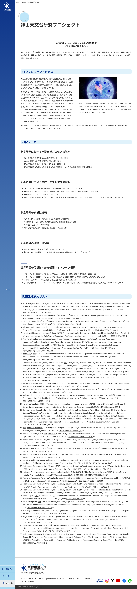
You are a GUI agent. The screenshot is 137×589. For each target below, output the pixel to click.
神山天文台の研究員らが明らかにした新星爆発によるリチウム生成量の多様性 (54, 167)
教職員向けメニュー (76, 579)
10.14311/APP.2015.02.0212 (96, 486)
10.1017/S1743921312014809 (52, 513)
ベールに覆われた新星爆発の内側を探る (39, 249)
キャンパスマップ (27, 579)
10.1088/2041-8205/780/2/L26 (108, 492)
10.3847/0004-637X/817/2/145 (39, 445)
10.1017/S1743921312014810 (38, 522)
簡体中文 (31, 581)
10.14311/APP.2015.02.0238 (90, 480)
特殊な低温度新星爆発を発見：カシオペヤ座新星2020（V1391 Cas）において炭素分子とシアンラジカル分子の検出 (69, 197)
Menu (8, 290)
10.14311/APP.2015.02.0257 (98, 469)
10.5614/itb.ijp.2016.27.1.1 (37, 401)
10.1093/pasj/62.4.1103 (36, 543)
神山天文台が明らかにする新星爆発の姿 (39, 164)
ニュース (9, 576)
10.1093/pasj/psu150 (101, 463)
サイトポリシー (40, 579)
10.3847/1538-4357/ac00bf (68, 318)
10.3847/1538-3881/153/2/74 (74, 386)
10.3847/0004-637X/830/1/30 (70, 430)
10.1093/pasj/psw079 (109, 407)
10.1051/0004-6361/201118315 (39, 507)
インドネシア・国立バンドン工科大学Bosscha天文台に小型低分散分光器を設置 (55, 274)
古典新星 (24, 91)
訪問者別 (9, 569)
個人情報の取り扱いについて (57, 579)
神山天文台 (23, 2)
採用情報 (87, 579)
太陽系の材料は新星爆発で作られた (38, 161)
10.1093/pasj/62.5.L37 (65, 531)
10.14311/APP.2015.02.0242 (95, 475)
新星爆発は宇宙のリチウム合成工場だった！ (41, 158)
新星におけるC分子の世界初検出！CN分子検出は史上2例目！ (48, 188)
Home (17, 2)
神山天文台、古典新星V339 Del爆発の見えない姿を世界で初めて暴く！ (52, 252)
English (23, 581)
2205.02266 (45, 312)
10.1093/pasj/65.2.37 (74, 498)
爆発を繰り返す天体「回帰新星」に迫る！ (40, 227)
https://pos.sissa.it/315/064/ (39, 359)
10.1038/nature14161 (49, 457)
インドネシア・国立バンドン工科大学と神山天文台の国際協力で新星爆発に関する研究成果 (60, 276)
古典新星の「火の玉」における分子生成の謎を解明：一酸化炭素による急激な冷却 (56, 191)
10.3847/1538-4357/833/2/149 (39, 424)
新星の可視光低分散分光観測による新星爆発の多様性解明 (46, 219)
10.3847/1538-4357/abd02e (68, 324)
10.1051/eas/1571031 (42, 451)
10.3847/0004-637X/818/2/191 (80, 436)
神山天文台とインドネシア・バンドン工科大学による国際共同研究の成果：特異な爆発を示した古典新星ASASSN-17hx (70, 282)
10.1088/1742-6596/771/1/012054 (56, 392)
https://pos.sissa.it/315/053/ (39, 350)
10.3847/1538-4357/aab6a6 (37, 380)
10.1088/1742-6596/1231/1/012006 (102, 330)
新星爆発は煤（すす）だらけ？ (36, 194)
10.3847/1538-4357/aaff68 (114, 336)
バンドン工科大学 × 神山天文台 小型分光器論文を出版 (45, 279)
